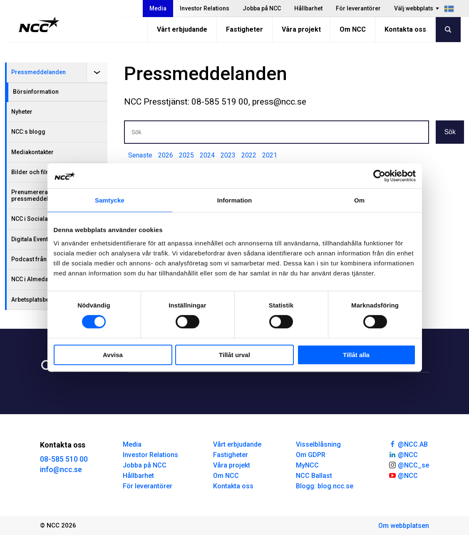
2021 (269, 155)
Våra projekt (301, 29)
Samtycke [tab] (109, 200)
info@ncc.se (61, 469)
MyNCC (307, 465)
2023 (228, 155)
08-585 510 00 (64, 459)
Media (157, 8)
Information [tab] (234, 200)
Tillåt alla (356, 354)
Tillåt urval (234, 354)
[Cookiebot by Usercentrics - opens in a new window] (379, 176)
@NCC (403, 454)
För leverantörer (358, 8)
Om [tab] (359, 200)
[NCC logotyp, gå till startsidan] (38, 24)
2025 (186, 155)
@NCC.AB (408, 443)
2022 (248, 155)
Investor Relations (204, 8)
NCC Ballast (314, 476)
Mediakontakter (32, 152)
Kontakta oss (405, 29)
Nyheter (21, 111)
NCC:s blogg (28, 131)
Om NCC (353, 29)
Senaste (140, 155)
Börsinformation (36, 91)
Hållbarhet (308, 8)
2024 (207, 155)
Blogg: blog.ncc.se (324, 486)
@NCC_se (408, 464)
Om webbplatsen (403, 526)
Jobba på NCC (262, 8)
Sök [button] (450, 131)
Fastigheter (244, 29)
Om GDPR (310, 455)
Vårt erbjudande (182, 29)
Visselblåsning (318, 444)
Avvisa (113, 354)
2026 (165, 155)
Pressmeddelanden (38, 72)
